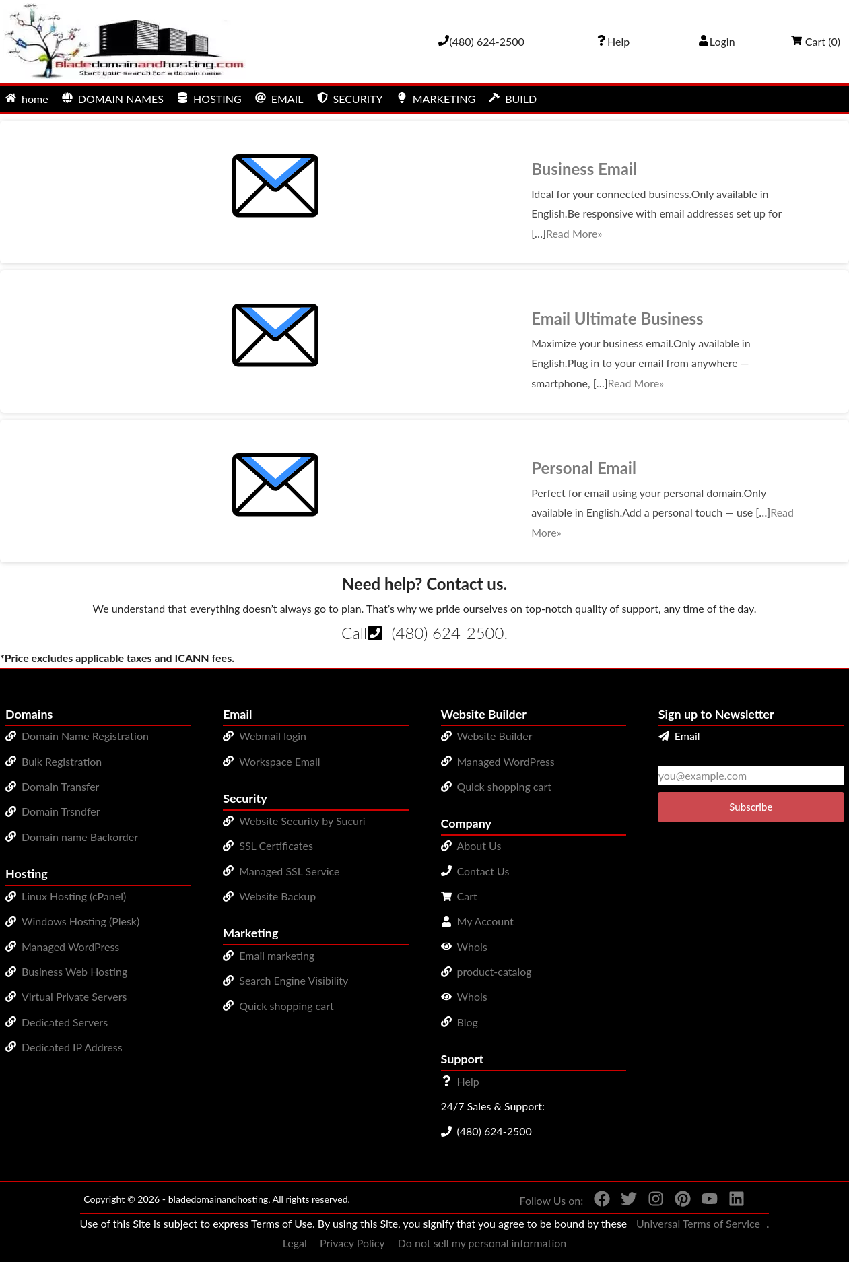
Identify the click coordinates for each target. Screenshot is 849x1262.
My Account (485, 921)
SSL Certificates (276, 845)
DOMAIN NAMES (113, 98)
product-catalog (494, 971)
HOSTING (209, 98)
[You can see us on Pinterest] (677, 1201)
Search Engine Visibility (293, 980)
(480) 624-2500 (447, 632)
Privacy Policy (352, 1242)
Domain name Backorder (80, 836)
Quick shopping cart (286, 1005)
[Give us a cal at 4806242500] (481, 41)
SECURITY (350, 98)
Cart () (815, 41)
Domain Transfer (60, 786)
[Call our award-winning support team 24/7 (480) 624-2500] (613, 41)
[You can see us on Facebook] (596, 1201)
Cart (467, 896)
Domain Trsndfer (61, 811)
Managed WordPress (70, 946)
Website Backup (277, 896)
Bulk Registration (62, 761)
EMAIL (279, 98)
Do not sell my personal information (482, 1242)
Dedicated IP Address (72, 1046)
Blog (467, 1022)
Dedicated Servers (65, 1022)
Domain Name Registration (85, 735)
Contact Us (483, 871)
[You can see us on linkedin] (731, 1201)
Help (468, 1081)
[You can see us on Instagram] (650, 1201)
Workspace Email (279, 761)
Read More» (574, 233)
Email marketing (276, 955)
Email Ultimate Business (617, 318)
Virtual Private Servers (74, 996)
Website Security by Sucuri (302, 820)
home (26, 98)
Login (716, 41)
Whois (472, 946)
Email (679, 735)
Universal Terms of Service (698, 1223)
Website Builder (495, 735)
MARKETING (436, 98)
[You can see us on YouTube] (704, 1201)
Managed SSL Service (289, 871)
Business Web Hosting (74, 971)
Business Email (584, 168)
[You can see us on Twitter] (623, 1201)
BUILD (513, 98)
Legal (295, 1242)
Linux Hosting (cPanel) (74, 896)
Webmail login (272, 735)
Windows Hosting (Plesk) (80, 921)
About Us (479, 845)
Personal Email (583, 467)
